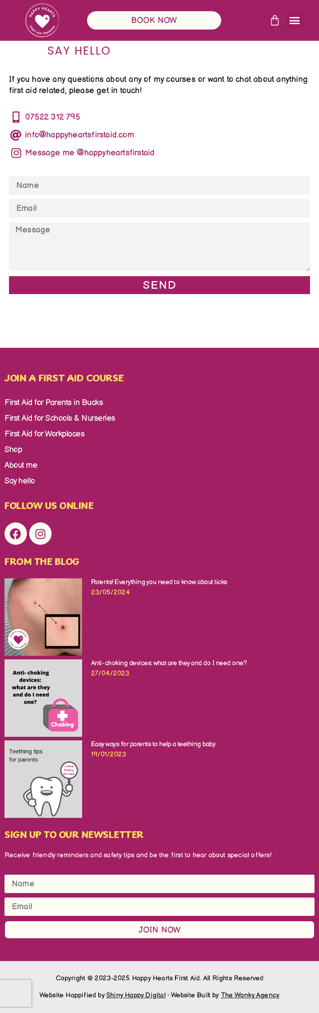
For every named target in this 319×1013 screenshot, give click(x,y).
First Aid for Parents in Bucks (53, 402)
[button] (294, 20)
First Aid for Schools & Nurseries (59, 418)
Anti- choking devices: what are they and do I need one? (170, 663)
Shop (13, 449)
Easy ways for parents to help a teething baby (153, 744)
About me (20, 465)
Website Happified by (102, 995)
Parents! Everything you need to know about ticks (159, 582)
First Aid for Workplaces (44, 434)
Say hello (19, 481)
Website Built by (225, 995)
